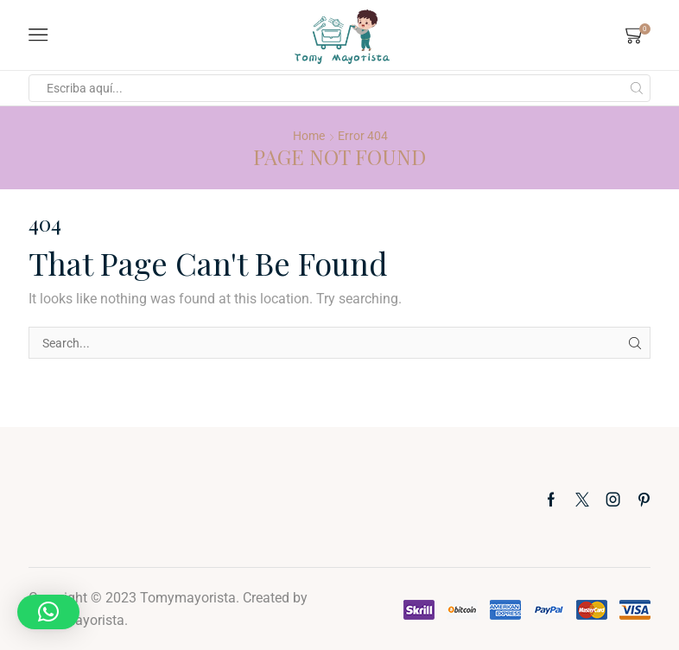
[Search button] (637, 88)
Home (309, 136)
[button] (48, 612)
